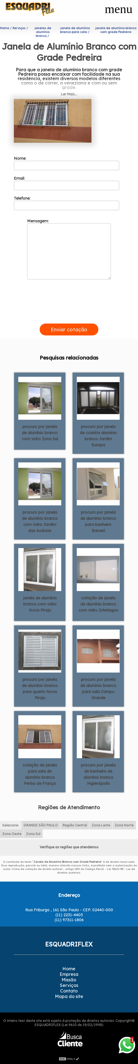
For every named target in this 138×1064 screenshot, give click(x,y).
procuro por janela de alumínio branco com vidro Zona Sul (40, 432)
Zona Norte (124, 825)
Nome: (66, 163)
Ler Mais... (69, 94)
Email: (66, 183)
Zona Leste (101, 825)
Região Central (75, 825)
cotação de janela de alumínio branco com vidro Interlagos (98, 604)
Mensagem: (69, 248)
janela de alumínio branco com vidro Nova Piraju (40, 604)
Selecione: (10, 825)
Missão (69, 979)
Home (68, 968)
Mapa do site (69, 996)
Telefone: (66, 203)
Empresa (69, 974)
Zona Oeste (11, 834)
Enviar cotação (69, 329)
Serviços (69, 985)
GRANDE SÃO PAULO (41, 825)
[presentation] (69, 317)
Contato (69, 991)
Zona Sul (33, 834)
